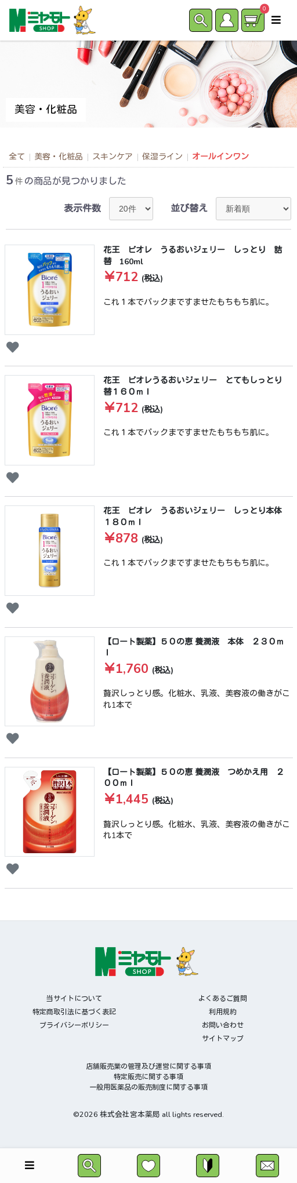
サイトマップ (223, 1038)
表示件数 (82, 208)
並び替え (189, 208)
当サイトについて (74, 998)
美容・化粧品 (58, 156)
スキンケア (112, 156)
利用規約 (223, 1012)
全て (17, 156)
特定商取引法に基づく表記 (74, 1012)
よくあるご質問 (222, 998)
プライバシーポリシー (74, 1025)
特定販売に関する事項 (148, 1077)
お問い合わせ (223, 1025)
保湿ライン (162, 156)
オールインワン (220, 156)
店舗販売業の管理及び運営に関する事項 (148, 1066)
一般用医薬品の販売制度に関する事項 (148, 1087)
